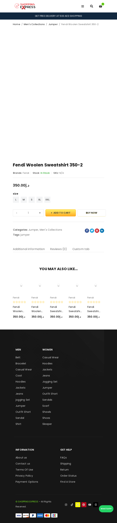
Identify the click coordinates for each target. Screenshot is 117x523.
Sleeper (47, 424)
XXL (47, 199)
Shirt (18, 424)
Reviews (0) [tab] (58, 249)
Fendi (26, 173)
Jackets (20, 387)
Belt (18, 357)
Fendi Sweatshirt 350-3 (56, 311)
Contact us (23, 463)
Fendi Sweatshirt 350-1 (75, 311)
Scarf (45, 406)
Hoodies (21, 381)
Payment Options (27, 482)
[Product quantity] (28, 212)
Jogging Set (49, 381)
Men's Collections (34, 24)
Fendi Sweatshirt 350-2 (93, 311)
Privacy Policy (24, 475)
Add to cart (61, 212)
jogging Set (23, 400)
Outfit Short (23, 412)
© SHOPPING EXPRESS (27, 501)
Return (64, 469)
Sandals (47, 400)
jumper (25, 235)
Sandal (20, 418)
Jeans (19, 393)
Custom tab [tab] (81, 249)
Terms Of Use (24, 469)
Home (16, 24)
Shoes (46, 418)
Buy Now (91, 212)
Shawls (46, 412)
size (15, 193)
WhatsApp (106, 508)
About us (21, 457)
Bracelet (21, 363)
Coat (19, 375)
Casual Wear (24, 369)
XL (39, 199)
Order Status (68, 475)
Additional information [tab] (29, 249)
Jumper (53, 24)
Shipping (65, 463)
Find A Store (67, 482)
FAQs (63, 457)
